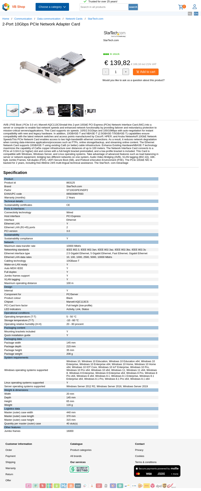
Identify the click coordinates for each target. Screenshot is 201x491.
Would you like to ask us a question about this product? (133, 80)
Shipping (10, 462)
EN (196, 13)
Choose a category (52, 6)
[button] (97, 33)
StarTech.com (95, 18)
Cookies (139, 456)
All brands (76, 456)
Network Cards (74, 18)
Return (9, 474)
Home (5, 18)
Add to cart (145, 71)
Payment (10, 456)
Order (8, 450)
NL (190, 13)
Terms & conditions (146, 462)
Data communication (49, 18)
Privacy (139, 450)
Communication (23, 18)
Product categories (80, 450)
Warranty (10, 468)
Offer (8, 480)
